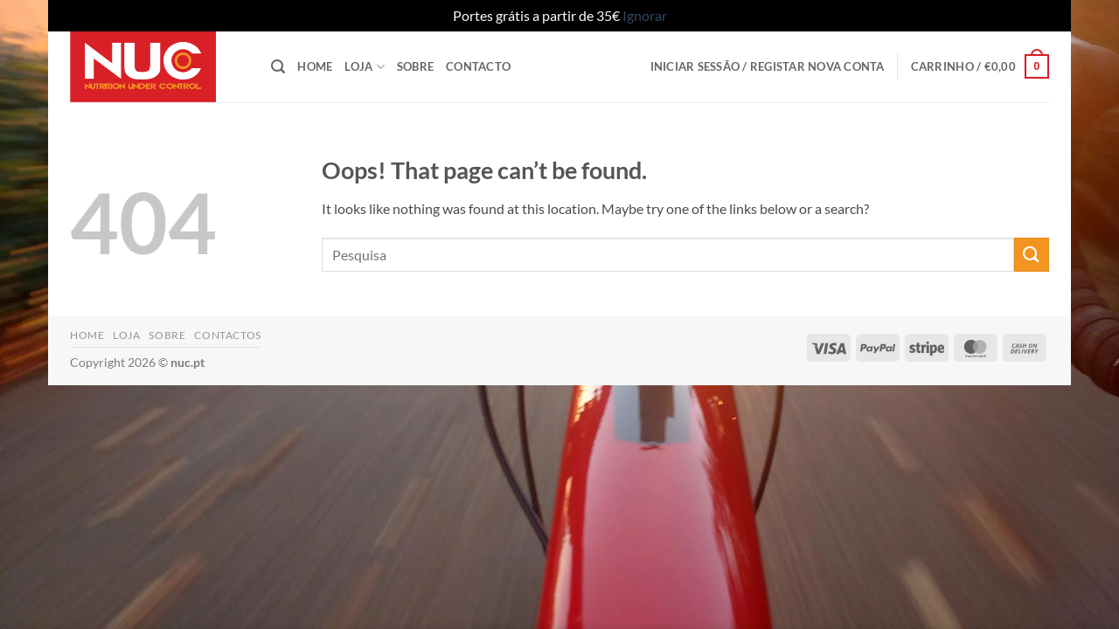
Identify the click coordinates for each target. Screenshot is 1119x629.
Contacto (478, 66)
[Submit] (1031, 255)
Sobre (415, 66)
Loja (364, 67)
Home (314, 66)
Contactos (227, 335)
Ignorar (644, 15)
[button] (278, 67)
